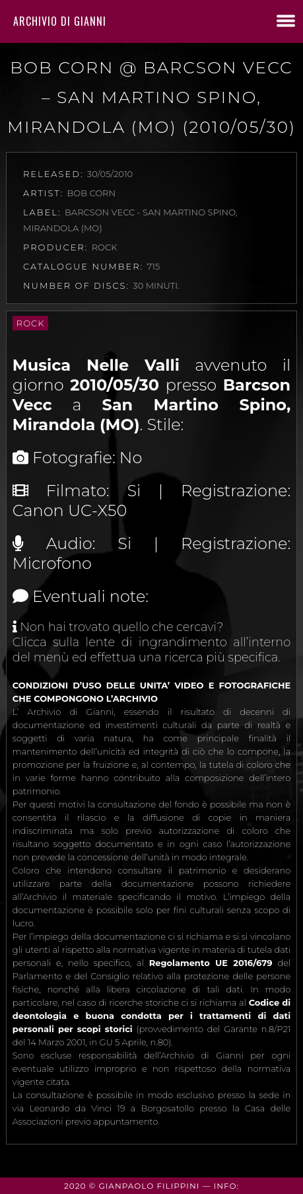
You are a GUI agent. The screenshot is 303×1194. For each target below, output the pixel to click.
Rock (31, 323)
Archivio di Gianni (59, 21)
